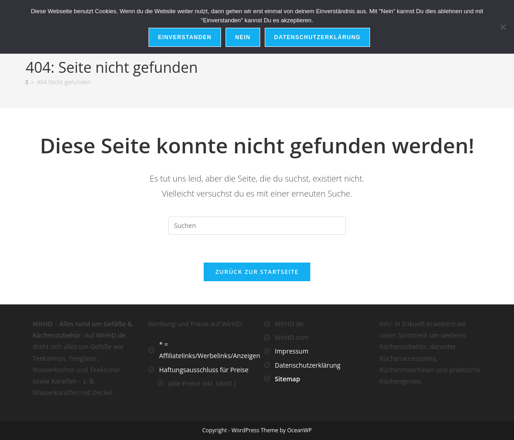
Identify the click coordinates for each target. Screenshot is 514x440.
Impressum (291, 351)
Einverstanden (184, 37)
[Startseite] (27, 82)
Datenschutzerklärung (307, 365)
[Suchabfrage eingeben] (257, 226)
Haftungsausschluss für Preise (203, 369)
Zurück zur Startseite (257, 272)
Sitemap (287, 378)
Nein (242, 37)
